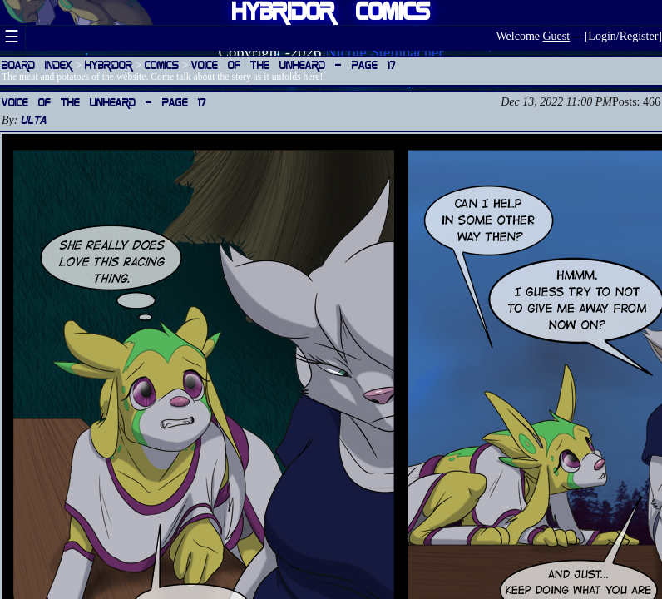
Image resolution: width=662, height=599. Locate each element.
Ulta (34, 119)
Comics (162, 64)
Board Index (37, 64)
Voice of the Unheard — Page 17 (293, 64)
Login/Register (623, 36)
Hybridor (108, 64)
